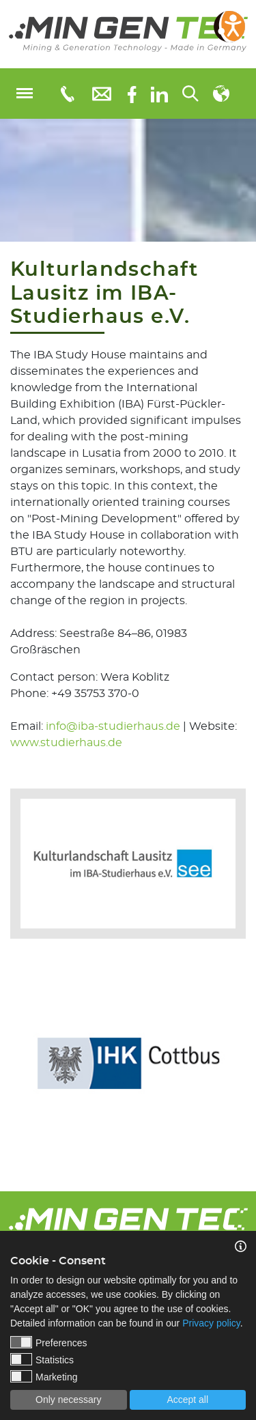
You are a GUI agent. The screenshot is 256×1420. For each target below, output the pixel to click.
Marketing (43, 1376)
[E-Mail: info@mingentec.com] (101, 93)
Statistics (42, 1359)
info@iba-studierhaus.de (113, 726)
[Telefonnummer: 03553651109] (66, 93)
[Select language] (221, 93)
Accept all (187, 1399)
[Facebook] (132, 93)
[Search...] (190, 93)
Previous (10, 1056)
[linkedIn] (159, 93)
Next (246, 1056)
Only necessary (68, 1399)
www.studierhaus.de (66, 742)
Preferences (48, 1342)
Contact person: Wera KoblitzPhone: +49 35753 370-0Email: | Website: (123, 710)
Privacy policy (211, 1323)
